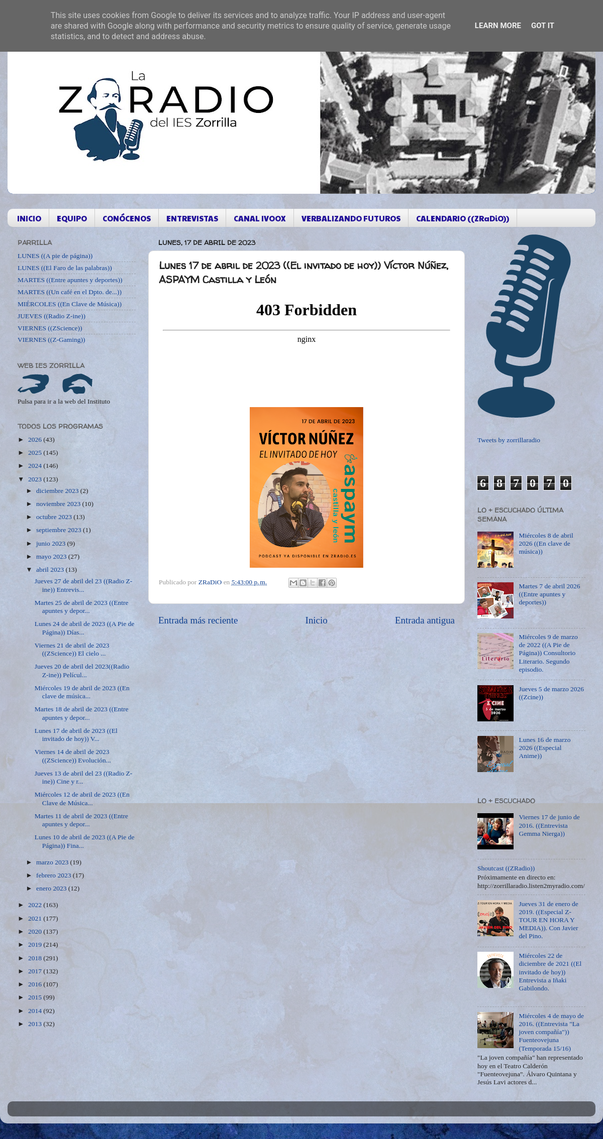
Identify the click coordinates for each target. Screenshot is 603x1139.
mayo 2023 (52, 556)
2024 (35, 465)
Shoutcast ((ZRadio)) (506, 868)
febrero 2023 (54, 875)
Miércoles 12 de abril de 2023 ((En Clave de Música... (82, 798)
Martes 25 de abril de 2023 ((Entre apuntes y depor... (82, 606)
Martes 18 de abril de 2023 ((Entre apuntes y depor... (82, 713)
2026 (35, 439)
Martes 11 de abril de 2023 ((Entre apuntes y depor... (81, 820)
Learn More (498, 25)
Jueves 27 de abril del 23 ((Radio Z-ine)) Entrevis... (84, 585)
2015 (35, 997)
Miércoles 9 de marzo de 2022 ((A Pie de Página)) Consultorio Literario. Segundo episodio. (548, 653)
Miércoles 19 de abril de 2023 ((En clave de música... (82, 692)
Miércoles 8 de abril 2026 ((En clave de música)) (546, 543)
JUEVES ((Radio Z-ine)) (51, 316)
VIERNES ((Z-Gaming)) (51, 339)
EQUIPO (72, 218)
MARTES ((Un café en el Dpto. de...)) (70, 292)
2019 (35, 944)
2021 (35, 918)
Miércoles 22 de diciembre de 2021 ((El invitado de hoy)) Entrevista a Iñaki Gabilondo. (550, 972)
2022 (35, 905)
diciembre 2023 (58, 490)
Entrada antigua (425, 620)
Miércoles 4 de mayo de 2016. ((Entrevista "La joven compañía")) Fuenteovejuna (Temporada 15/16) (551, 1032)
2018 (35, 958)
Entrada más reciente (198, 620)
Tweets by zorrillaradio (508, 440)
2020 (35, 931)
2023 (35, 479)
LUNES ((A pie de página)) (55, 256)
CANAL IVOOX (260, 218)
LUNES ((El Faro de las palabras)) (65, 268)
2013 (35, 1024)
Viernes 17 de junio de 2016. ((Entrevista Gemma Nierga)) (549, 825)
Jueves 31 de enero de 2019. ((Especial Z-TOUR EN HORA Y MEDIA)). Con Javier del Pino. (548, 920)
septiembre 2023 (59, 530)
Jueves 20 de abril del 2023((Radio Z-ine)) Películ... (82, 670)
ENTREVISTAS (192, 218)
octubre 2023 (54, 517)
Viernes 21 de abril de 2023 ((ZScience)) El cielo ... (72, 649)
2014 (35, 1011)
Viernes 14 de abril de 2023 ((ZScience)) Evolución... (73, 756)
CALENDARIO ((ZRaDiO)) (462, 218)
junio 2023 (51, 543)
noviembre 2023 (59, 504)
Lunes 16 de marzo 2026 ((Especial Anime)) (544, 748)
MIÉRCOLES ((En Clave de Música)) (70, 304)
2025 (35, 452)
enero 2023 (52, 888)
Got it (542, 25)
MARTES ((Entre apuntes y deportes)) (70, 280)
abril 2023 (51, 569)
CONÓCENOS (127, 218)
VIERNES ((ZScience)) (50, 328)
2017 (35, 971)
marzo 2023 (53, 862)
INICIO (29, 218)
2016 (35, 984)
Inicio (317, 620)
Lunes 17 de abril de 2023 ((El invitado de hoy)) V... (76, 734)
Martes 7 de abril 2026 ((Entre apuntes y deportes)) (549, 594)
